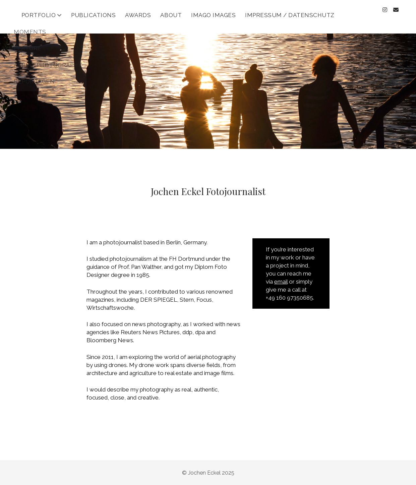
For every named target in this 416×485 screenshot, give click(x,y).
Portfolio (38, 15)
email (281, 281)
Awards (138, 15)
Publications (93, 15)
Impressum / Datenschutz (290, 15)
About (171, 15)
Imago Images (213, 15)
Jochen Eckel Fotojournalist (208, 191)
